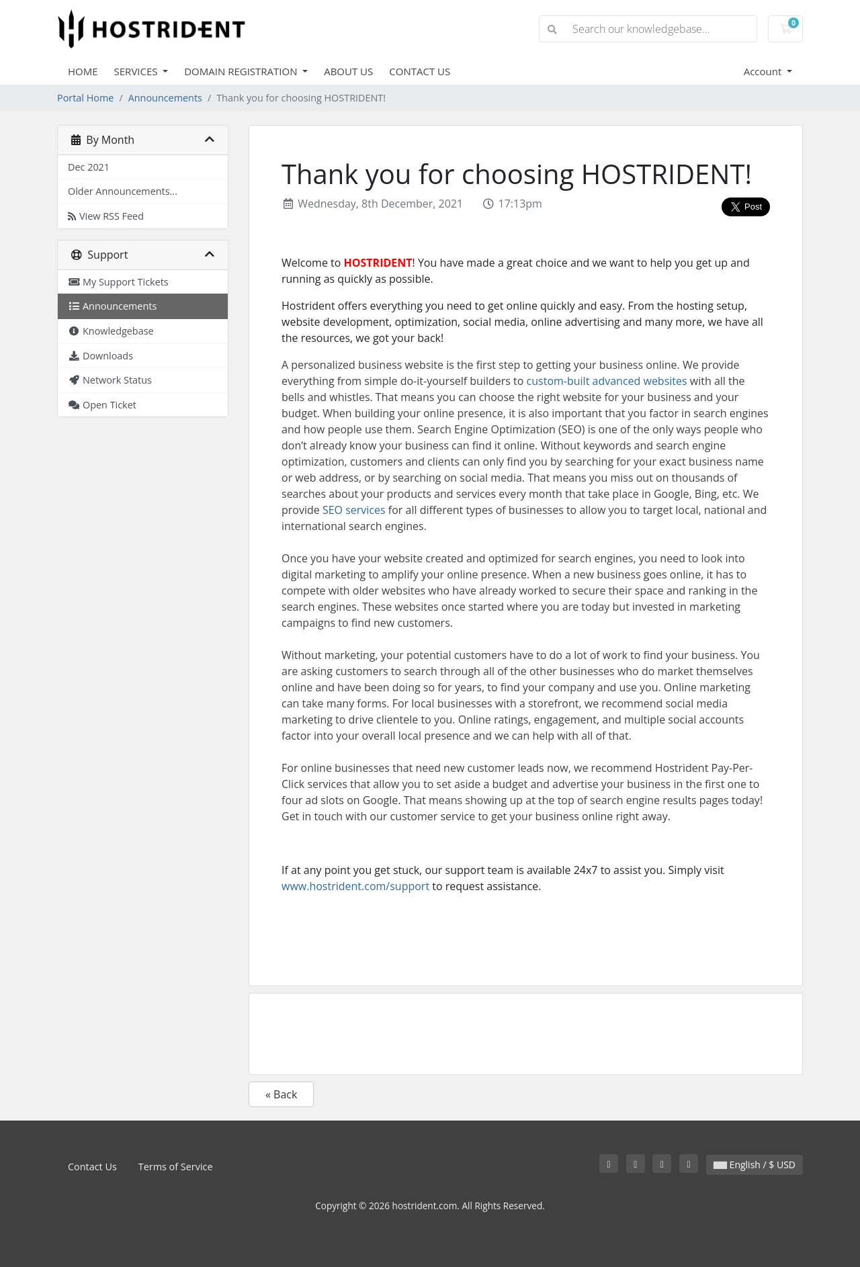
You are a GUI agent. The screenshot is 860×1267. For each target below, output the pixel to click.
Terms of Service (175, 1166)
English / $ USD (755, 1164)
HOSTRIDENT (378, 262)
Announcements (165, 97)
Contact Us (92, 1166)
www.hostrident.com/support (355, 886)
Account (764, 71)
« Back (281, 1094)
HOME (83, 71)
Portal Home (85, 97)
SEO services (354, 510)
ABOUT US (348, 71)
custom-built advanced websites (607, 381)
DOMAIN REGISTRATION (242, 71)
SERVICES (137, 71)
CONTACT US (419, 71)
